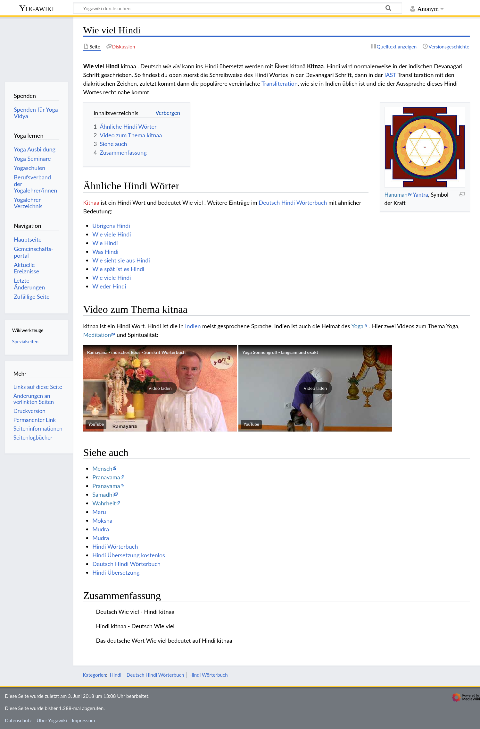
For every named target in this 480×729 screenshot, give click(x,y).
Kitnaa (91, 202)
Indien (193, 326)
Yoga (358, 326)
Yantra (420, 194)
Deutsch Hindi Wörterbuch (293, 202)
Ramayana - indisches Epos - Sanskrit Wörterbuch (136, 352)
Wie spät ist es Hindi (118, 268)
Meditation (97, 334)
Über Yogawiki (52, 720)
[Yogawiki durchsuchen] (237, 8)
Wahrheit (104, 503)
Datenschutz (18, 720)
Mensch (102, 468)
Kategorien (94, 675)
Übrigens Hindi (111, 225)
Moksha (102, 520)
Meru (99, 511)
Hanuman (395, 194)
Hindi (115, 675)
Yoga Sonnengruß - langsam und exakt (280, 352)
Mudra (100, 529)
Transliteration (279, 83)
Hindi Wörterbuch (115, 546)
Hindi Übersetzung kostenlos (128, 555)
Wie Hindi (105, 242)
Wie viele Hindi (111, 234)
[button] (160, 388)
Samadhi (103, 494)
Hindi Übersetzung (115, 572)
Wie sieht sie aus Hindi (121, 260)
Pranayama (106, 477)
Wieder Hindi (109, 286)
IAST (390, 74)
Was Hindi (105, 251)
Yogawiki (36, 8)
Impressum (83, 720)
